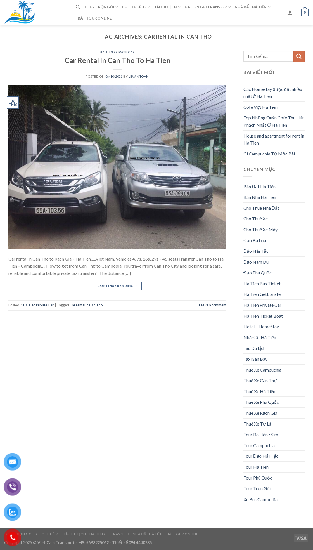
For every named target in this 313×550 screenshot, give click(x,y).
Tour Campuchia (259, 445)
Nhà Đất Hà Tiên (253, 7)
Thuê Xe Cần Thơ (260, 380)
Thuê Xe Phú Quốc (261, 402)
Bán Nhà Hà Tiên (259, 197)
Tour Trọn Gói (101, 7)
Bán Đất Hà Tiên (259, 186)
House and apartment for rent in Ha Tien (273, 139)
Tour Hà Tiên (256, 466)
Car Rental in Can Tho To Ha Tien (117, 60)
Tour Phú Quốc (257, 477)
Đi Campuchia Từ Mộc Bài (269, 153)
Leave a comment (212, 305)
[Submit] (299, 56)
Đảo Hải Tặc (256, 251)
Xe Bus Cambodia (260, 499)
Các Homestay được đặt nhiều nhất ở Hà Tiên (272, 92)
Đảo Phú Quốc (257, 272)
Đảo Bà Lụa (254, 240)
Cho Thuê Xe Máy (260, 229)
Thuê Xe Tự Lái (257, 423)
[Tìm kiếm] (78, 7)
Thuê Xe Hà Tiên (259, 391)
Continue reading (117, 285)
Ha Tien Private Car (117, 52)
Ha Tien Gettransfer (208, 7)
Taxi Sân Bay (255, 359)
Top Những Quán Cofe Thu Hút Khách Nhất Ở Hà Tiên (273, 121)
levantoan (139, 76)
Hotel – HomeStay (261, 326)
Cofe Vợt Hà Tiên (260, 107)
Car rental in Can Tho (86, 305)
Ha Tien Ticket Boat (263, 315)
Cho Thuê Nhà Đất (261, 208)
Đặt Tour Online (95, 18)
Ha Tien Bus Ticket (262, 283)
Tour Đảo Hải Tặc (260, 456)
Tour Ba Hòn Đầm (260, 434)
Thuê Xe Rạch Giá (260, 413)
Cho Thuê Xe (136, 7)
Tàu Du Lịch (167, 7)
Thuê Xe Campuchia (262, 369)
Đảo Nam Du (256, 262)
